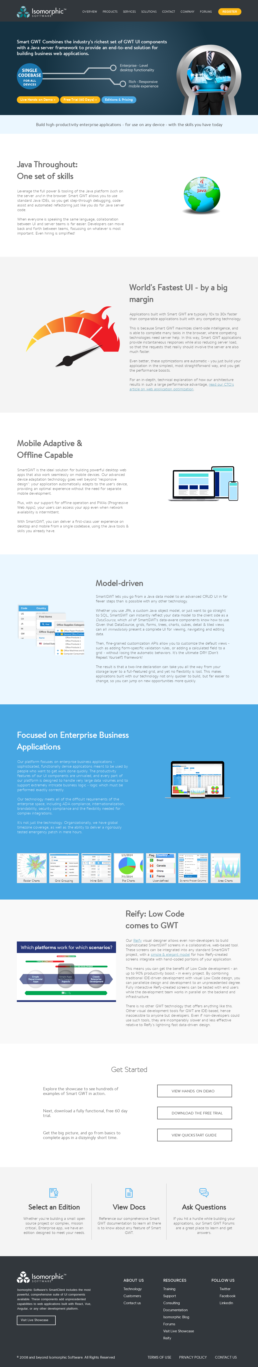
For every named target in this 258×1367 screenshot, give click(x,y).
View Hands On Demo (193, 1091)
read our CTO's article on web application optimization (182, 387)
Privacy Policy (193, 1357)
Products (110, 11)
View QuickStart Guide (194, 1135)
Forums (206, 11)
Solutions (148, 11)
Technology (133, 1289)
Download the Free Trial (197, 1113)
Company (187, 11)
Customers (132, 1296)
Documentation (175, 1310)
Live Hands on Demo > (38, 99)
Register (229, 11)
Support (169, 1296)
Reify (137, 940)
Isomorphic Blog (176, 1317)
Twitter (225, 1289)
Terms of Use (159, 1357)
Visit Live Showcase (34, 1320)
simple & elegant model (170, 954)
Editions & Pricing (119, 99)
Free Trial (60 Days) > (80, 99)
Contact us (132, 1303)
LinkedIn (226, 1303)
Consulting (171, 1303)
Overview (89, 11)
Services (129, 11)
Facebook (228, 1296)
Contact (168, 11)
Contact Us (226, 1357)
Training (169, 1289)
